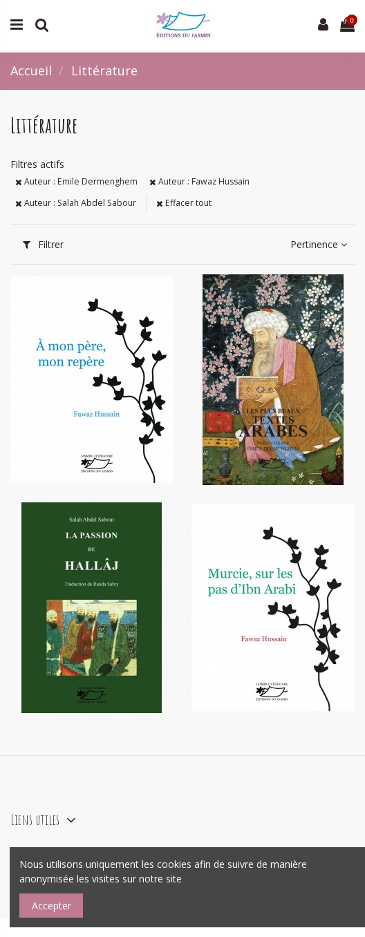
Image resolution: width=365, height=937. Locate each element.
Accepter (51, 905)
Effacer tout (184, 203)
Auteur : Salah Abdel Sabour (75, 203)
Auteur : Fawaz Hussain (199, 181)
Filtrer (43, 244)
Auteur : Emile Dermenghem (76, 181)
